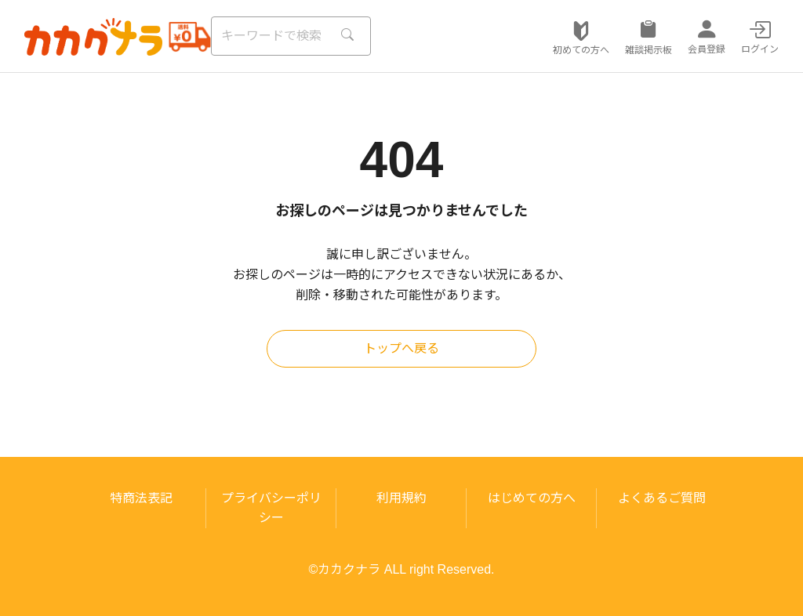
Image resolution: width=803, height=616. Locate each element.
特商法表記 (141, 498)
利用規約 (401, 498)
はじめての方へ (532, 498)
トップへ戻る (401, 348)
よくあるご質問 (662, 498)
